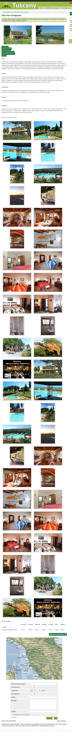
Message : (14, 700)
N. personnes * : (16, 687)
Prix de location (6, 50)
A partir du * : (15, 690)
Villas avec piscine (15, 12)
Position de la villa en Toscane (9, 117)
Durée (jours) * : (15, 694)
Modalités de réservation (52, 8)
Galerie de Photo (6, 48)
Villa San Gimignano (24, 12)
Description (5, 47)
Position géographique (8, 52)
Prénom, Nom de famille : (18, 684)
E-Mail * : (13, 697)
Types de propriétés (6, 12)
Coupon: (13, 711)
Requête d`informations (8, 53)
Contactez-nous (66, 8)
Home (41, 8)
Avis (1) (4, 55)
